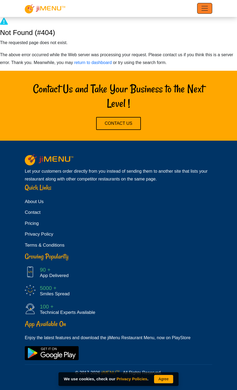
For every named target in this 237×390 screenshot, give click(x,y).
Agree (164, 379)
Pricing (32, 223)
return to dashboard (93, 62)
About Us (34, 201)
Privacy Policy (39, 234)
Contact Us (119, 123)
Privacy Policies (132, 379)
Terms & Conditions (44, 245)
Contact (33, 212)
